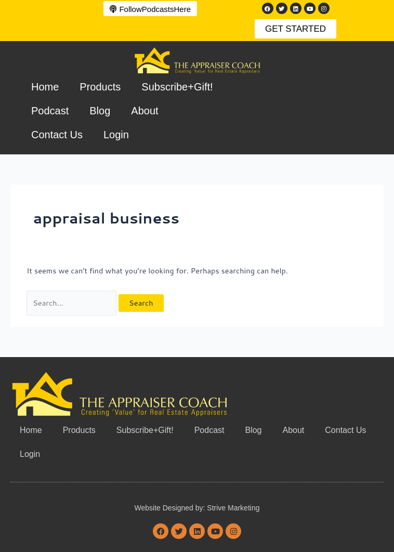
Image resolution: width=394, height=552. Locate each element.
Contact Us (57, 134)
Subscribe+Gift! (177, 87)
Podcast (50, 110)
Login (116, 134)
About (144, 110)
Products (100, 87)
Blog (99, 110)
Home (45, 87)
